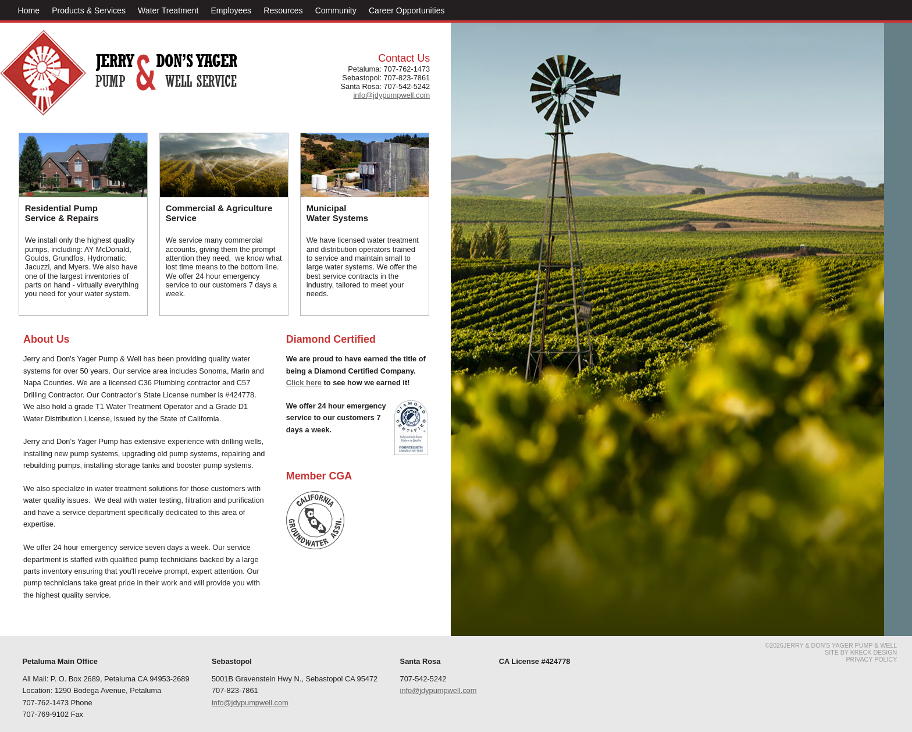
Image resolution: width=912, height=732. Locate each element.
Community (336, 10)
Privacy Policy (871, 659)
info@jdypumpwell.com (250, 702)
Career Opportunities (407, 10)
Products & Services (89, 10)
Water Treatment (168, 10)
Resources (282, 10)
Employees (231, 10)
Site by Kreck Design (861, 652)
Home (29, 10)
